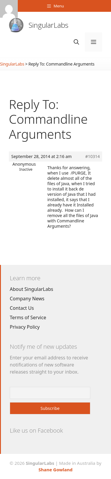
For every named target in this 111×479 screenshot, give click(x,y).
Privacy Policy (25, 327)
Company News (27, 298)
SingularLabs (48, 25)
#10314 (92, 156)
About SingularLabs (31, 289)
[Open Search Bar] (76, 42)
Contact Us (22, 308)
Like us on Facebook (36, 430)
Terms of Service (28, 317)
